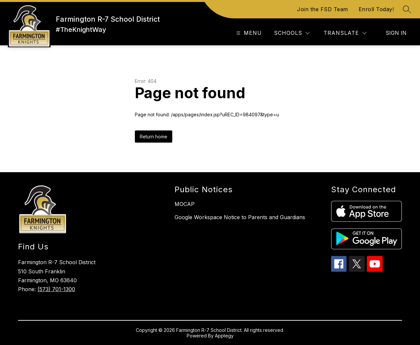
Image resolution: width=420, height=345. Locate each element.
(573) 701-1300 (56, 289)
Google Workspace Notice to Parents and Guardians (240, 217)
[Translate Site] (345, 33)
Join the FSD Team (322, 9)
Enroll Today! (376, 9)
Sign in (396, 33)
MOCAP (185, 204)
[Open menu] (248, 33)
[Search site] (407, 9)
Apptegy (224, 335)
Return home (153, 136)
